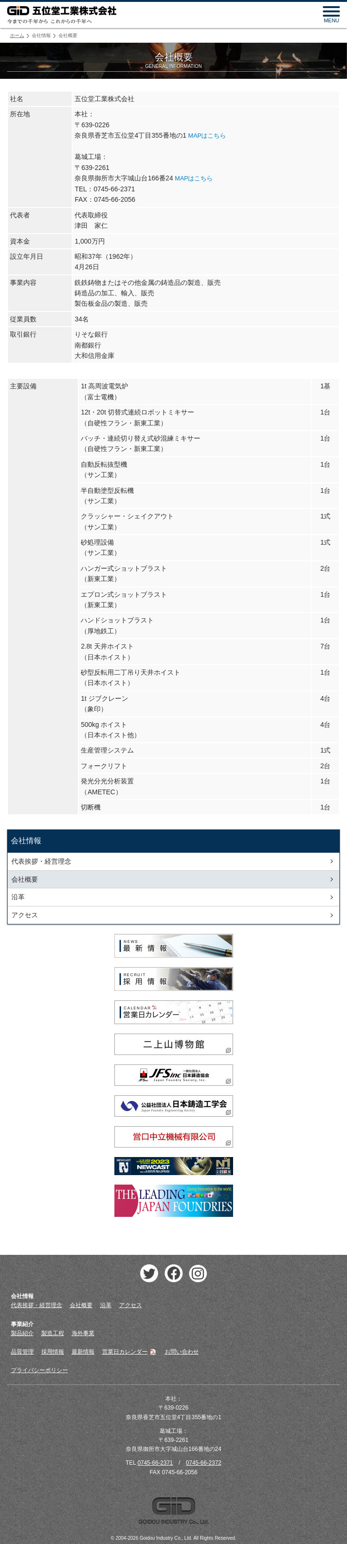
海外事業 (83, 1333)
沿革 (18, 897)
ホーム (17, 35)
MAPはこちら (207, 135)
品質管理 (22, 1351)
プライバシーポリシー (39, 1370)
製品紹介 (22, 1333)
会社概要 (24, 879)
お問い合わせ (182, 1351)
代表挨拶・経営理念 (41, 861)
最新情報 (83, 1351)
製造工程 (52, 1333)
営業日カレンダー (129, 1351)
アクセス (24, 915)
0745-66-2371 (155, 1462)
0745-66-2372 (204, 1462)
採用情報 (52, 1351)
